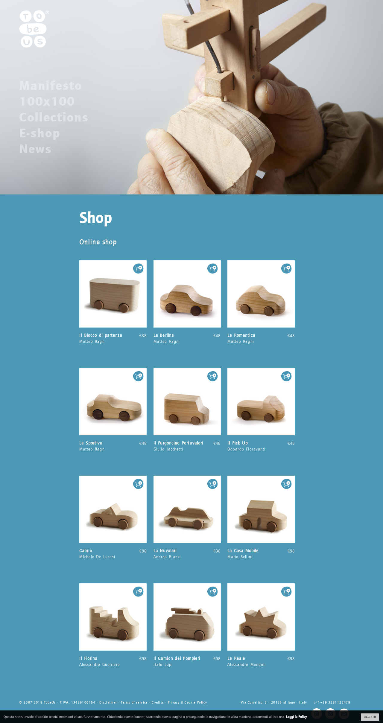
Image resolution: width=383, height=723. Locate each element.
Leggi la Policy (296, 717)
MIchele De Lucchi (113, 553)
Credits (158, 702)
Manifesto (50, 85)
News (35, 149)
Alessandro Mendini (261, 661)
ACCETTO (370, 717)
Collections (54, 117)
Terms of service (134, 702)
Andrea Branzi (187, 553)
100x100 (47, 101)
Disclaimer (108, 702)
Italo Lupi (187, 661)
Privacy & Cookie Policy (187, 702)
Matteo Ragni (113, 338)
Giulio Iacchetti (187, 446)
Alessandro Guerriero (113, 661)
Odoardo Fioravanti (261, 446)
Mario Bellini (261, 553)
